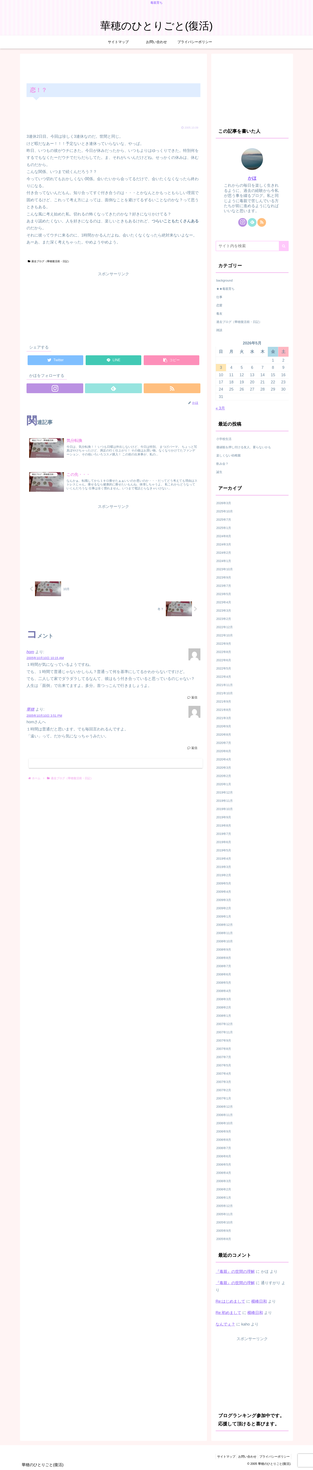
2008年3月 (223, 999)
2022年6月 (223, 660)
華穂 (30, 711)
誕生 (219, 472)
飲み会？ (222, 463)
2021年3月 (223, 718)
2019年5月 (223, 850)
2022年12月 (224, 627)
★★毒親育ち (225, 288)
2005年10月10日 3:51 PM (44, 717)
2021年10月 (224, 693)
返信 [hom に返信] (192, 699)
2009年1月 (223, 916)
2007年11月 (224, 1032)
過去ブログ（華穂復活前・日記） (49, 261)
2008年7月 (223, 966)
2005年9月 (223, 1230)
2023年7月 (223, 585)
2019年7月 (223, 834)
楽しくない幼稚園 (228, 455)
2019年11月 (224, 800)
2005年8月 (223, 1239)
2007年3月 (223, 1082)
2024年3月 (223, 544)
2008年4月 (223, 991)
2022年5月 (223, 668)
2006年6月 (223, 1156)
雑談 (219, 330)
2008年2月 (223, 1007)
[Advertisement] (113, 68)
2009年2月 (223, 908)
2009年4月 (223, 891)
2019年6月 (223, 842)
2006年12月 (224, 1106)
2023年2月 (223, 619)
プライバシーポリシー (273, 1456)
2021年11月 (224, 685)
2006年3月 (223, 1181)
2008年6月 (223, 974)
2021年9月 (223, 701)
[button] (284, 246)
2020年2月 (223, 776)
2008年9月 (223, 949)
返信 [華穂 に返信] (192, 749)
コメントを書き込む (115, 765)
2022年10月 (224, 635)
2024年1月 (223, 561)
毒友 (219, 313)
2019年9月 (223, 817)
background (224, 280)
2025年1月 (223, 528)
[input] (252, 246)
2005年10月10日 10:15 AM (45, 659)
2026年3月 (223, 503)
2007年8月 (223, 1048)
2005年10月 (224, 1222)
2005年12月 (224, 1206)
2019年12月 (224, 792)
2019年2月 (223, 875)
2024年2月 (223, 552)
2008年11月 (224, 933)
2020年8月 (223, 734)
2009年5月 (223, 883)
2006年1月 (223, 1197)
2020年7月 (223, 743)
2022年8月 (223, 652)
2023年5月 (223, 594)
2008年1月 (223, 1015)
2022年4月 (223, 676)
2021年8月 (223, 710)
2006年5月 (223, 1164)
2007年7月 (223, 1057)
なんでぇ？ (225, 1324)
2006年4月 (223, 1173)
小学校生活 (223, 439)
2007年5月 (223, 1065)
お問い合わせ (245, 1456)
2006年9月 (223, 1131)
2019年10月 (224, 809)
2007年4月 (223, 1073)
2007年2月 (223, 1090)
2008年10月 (224, 941)
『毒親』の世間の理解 (235, 1271)
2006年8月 (223, 1139)
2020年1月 (223, 784)
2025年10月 (224, 511)
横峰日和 (259, 1301)
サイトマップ (222, 1456)
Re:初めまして (228, 1313)
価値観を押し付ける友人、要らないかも (243, 447)
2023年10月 (224, 569)
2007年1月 (223, 1098)
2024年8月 (223, 536)
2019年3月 (223, 867)
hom (30, 653)
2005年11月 (224, 1214)
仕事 (219, 297)
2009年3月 (223, 900)
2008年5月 (223, 982)
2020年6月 (223, 751)
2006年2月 (223, 1189)
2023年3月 (223, 610)
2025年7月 (223, 519)
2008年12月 (224, 924)
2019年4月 (223, 858)
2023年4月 (223, 602)
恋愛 (219, 305)
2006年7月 (223, 1148)
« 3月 (220, 408)
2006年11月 (224, 1115)
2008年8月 (223, 958)
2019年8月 (223, 825)
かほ (252, 178)
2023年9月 (223, 577)
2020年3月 (223, 767)
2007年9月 (223, 1040)
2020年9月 (223, 726)
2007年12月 (224, 1024)
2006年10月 (224, 1123)
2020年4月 (223, 759)
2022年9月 (223, 643)
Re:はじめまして (230, 1301)
